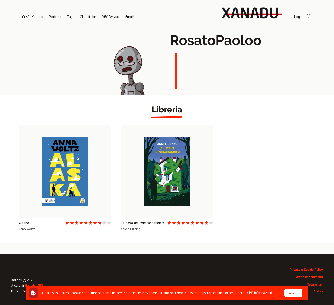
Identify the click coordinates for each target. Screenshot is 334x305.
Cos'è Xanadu (32, 16)
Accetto (293, 293)
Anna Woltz (27, 229)
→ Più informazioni (259, 293)
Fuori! (129, 16)
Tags (70, 16)
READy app (111, 16)
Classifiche (88, 16)
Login (298, 16)
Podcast (55, 16)
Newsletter (315, 284)
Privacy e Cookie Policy (306, 270)
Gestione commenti (309, 277)
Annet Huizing (130, 229)
